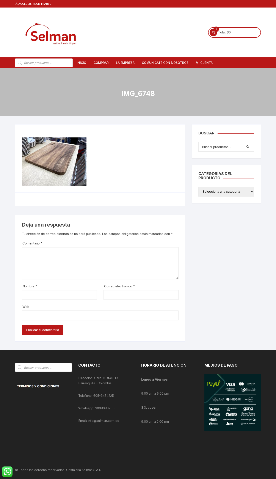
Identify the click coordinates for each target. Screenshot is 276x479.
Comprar (101, 63)
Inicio (81, 63)
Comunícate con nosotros (165, 63)
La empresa (125, 63)
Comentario (32, 243)
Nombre (29, 286)
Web (25, 307)
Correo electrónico (119, 286)
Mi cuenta (204, 63)
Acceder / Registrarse (33, 3)
